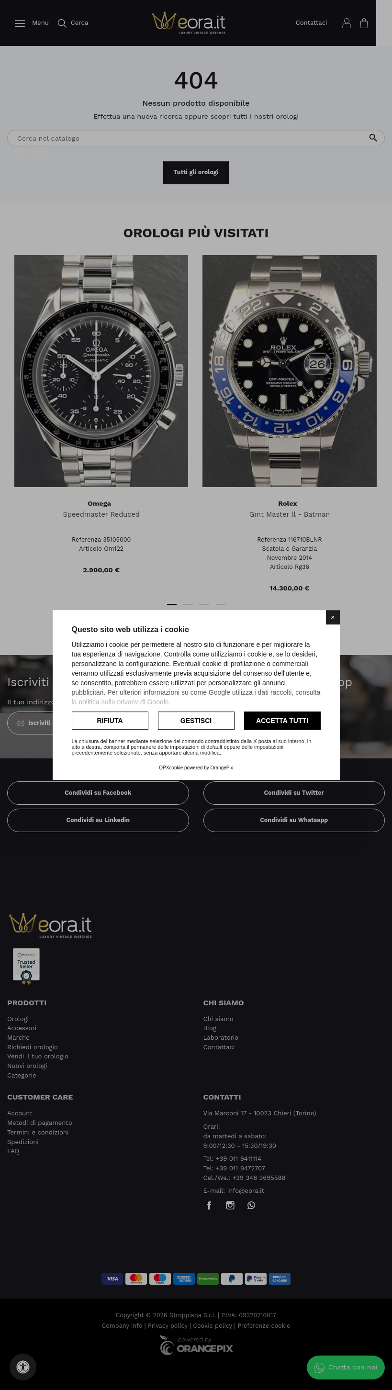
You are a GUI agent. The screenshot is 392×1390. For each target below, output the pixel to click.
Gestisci (196, 720)
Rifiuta (110, 720)
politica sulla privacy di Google (123, 702)
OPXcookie (171, 767)
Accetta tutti (282, 720)
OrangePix (222, 767)
